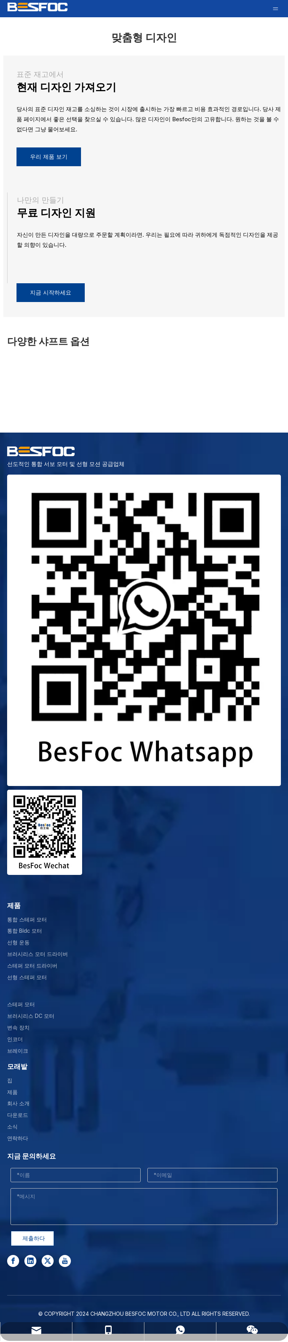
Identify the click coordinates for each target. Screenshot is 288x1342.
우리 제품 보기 (49, 156)
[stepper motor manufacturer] (144, 630)
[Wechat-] (44, 832)
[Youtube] (65, 1261)
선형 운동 (18, 942)
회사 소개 (18, 1103)
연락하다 (17, 1138)
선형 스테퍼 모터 (27, 977)
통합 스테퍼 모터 (27, 919)
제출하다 (33, 1238)
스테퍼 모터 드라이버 (32, 965)
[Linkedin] (30, 1261)
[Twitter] (48, 1261)
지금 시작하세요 (50, 292)
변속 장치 (18, 1027)
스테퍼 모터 (21, 1004)
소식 (12, 1126)
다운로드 (17, 1115)
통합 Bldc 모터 (24, 930)
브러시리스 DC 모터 (30, 1016)
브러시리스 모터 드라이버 (37, 954)
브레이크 (17, 1050)
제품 (12, 1092)
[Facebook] (13, 1261)
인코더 (15, 1039)
